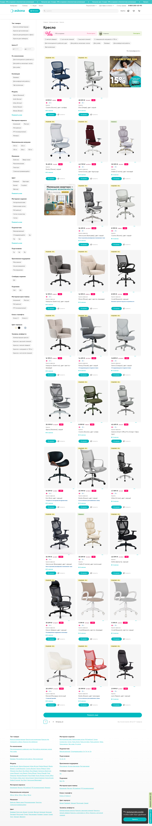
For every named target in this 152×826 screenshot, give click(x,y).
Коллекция (16, 74)
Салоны (25, 5)
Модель (15, 92)
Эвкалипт (22, 816)
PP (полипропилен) (19, 132)
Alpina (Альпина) (18, 95)
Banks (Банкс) (17, 107)
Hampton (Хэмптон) (44, 771)
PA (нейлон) (17, 128)
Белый (15, 185)
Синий (50, 814)
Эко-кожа (71, 744)
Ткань (101, 742)
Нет (14, 290)
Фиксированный (18, 231)
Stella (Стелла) (15, 780)
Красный (48, 812)
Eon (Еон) (19, 771)
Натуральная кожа (19, 202)
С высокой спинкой (84, 39)
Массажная (17, 262)
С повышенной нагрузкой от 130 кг (105, 39)
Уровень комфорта (19, 334)
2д (29, 235)
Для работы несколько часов (22, 63)
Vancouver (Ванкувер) (34, 780)
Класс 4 (24, 318)
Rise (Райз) (31, 775)
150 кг (30, 149)
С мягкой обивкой (51, 39)
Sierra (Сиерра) (39, 778)
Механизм (15, 156)
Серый (45, 814)
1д (14, 252)
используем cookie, (135, 812)
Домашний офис (53, 22)
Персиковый (33, 814)
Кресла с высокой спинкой (22, 341)
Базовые (16, 77)
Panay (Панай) (41, 773)
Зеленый (42, 812)
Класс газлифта (18, 314)
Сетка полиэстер (19, 214)
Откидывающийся (19, 235)
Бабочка (16, 159)
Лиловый (13, 814)
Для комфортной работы (21, 81)
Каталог (34, 11)
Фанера (16, 135)
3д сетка (78, 744)
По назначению (18, 56)
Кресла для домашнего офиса (23, 34)
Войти (123, 11)
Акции (33, 5)
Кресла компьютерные (20, 27)
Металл (26, 124)
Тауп (11, 816)
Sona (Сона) (49, 778)
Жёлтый (15, 189)
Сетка (15, 218)
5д (90, 751)
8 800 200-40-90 (135, 6)
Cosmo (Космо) (31, 768)
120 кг (23, 145)
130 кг (15, 149)
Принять (135, 819)
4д (19, 239)
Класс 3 (15, 318)
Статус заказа (121, 5)
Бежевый (16, 181)
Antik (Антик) (17, 99)
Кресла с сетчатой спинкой (22, 353)
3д (14, 239)
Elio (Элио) (26, 771)
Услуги (41, 5)
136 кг (23, 149)
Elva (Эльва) (34, 771)
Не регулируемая (19, 266)
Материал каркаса (19, 120)
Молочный (19, 814)
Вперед (59, 722)
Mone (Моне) (32, 773)
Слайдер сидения (19, 276)
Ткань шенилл (94, 742)
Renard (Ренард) (22, 775)
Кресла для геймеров (20, 38)
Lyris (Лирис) (23, 773)
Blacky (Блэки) (17, 111)
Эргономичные (18, 85)
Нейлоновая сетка (19, 206)
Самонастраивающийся (21, 171)
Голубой (24, 185)
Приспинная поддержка (21, 259)
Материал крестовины (20, 297)
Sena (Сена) (29, 778)
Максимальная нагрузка (21, 142)
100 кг (15, 145)
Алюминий (16, 124)
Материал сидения (19, 199)
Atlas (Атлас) (17, 103)
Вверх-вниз (26, 159)
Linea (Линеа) (14, 773)
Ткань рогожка (84, 742)
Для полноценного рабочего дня (24, 59)
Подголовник (17, 248)
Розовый (40, 814)
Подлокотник (17, 228)
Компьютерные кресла (20, 337)
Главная (45, 22)
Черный (16, 816)
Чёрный (73, 803)
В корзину (51, 114)
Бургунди (26, 181)
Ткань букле (76, 742)
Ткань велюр (64, 744)
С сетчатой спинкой (67, 39)
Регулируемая (18, 270)
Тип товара (16, 23)
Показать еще (92, 715)
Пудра (26, 814)
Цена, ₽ (15, 45)
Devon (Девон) (41, 768)
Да (14, 280)
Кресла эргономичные (20, 31)
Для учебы (16, 67)
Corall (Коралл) (20, 768)
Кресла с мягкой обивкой (21, 345)
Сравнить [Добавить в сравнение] (61, 115)
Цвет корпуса (17, 325)
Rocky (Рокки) (40, 775)
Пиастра (16, 167)
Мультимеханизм (18, 163)
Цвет (14, 178)
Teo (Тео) (24, 780)
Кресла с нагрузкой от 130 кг (22, 349)
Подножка (15, 287)
